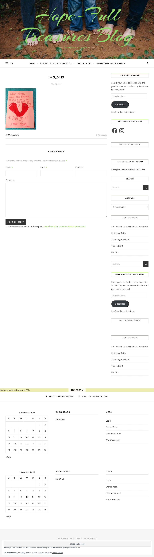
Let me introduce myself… (56, 63)
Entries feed (111, 427)
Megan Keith (13, 135)
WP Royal (93, 538)
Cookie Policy (57, 552)
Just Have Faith (118, 233)
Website (79, 167)
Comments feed (113, 433)
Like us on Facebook (130, 145)
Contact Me (84, 63)
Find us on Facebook (130, 321)
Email (43, 167)
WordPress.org (113, 439)
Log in (108, 420)
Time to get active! (120, 239)
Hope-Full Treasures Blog (77, 25)
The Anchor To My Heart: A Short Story (129, 226)
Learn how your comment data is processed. (64, 226)
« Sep (8, 457)
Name (9, 167)
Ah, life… (115, 252)
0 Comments (101, 135)
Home (32, 63)
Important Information (110, 63)
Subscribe (120, 104)
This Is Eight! (117, 245)
